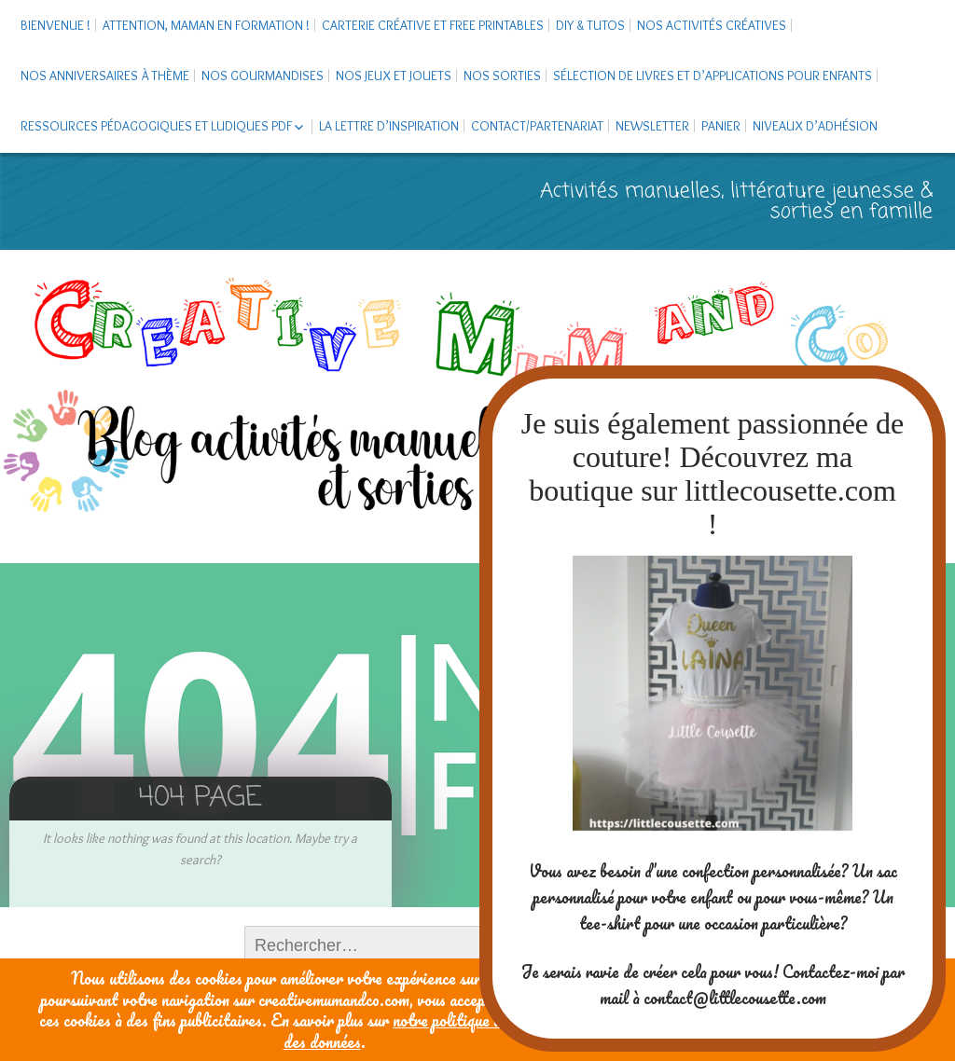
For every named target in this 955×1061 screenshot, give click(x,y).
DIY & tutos (590, 25)
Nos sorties (502, 75)
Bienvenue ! (55, 25)
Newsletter (652, 125)
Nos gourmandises (262, 75)
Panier (720, 125)
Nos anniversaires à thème (105, 75)
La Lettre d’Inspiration (389, 125)
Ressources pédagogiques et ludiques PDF (156, 125)
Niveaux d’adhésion (815, 125)
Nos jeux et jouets (393, 75)
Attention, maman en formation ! (206, 25)
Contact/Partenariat (537, 125)
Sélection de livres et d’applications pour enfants (712, 75)
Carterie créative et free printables (433, 25)
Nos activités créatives (711, 25)
